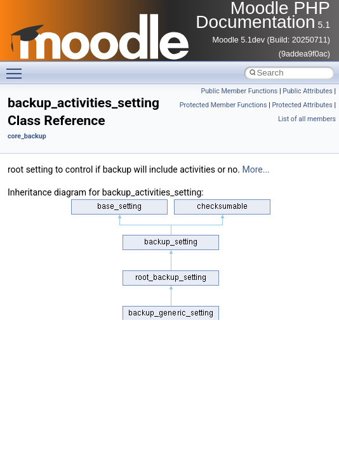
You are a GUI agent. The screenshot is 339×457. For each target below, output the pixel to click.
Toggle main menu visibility (17, 68)
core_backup (27, 136)
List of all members (307, 119)
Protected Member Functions (223, 105)
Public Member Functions (239, 91)
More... (255, 169)
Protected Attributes (302, 105)
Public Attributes (307, 91)
